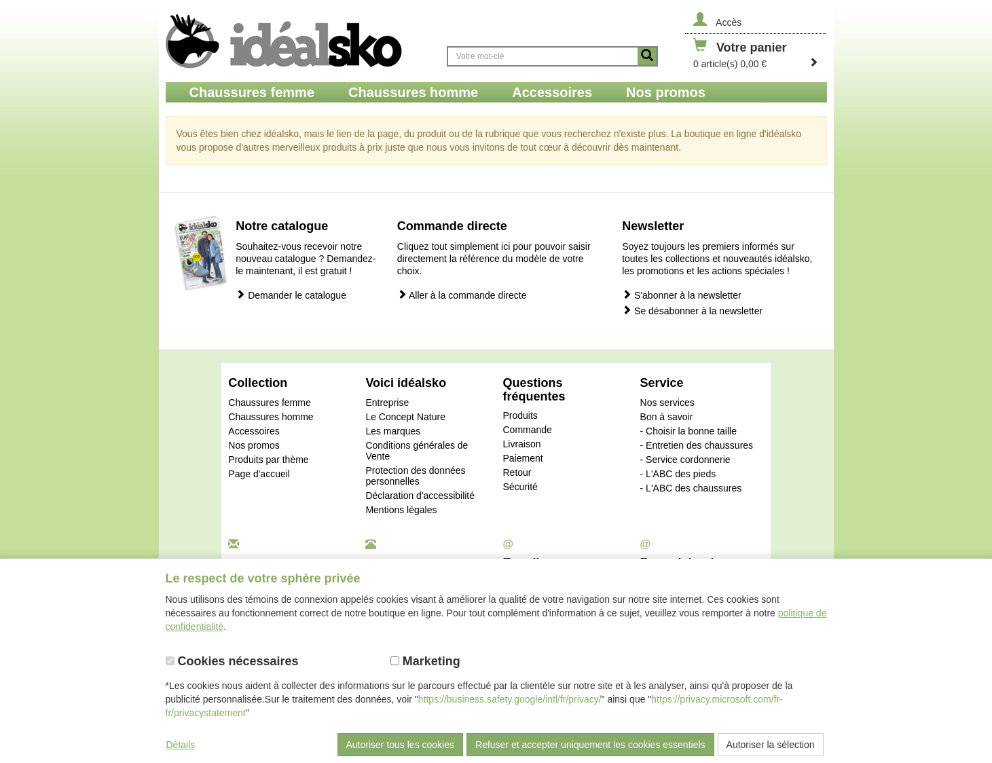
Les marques (392, 431)
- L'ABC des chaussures (691, 488)
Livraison (521, 444)
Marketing (425, 661)
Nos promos (253, 445)
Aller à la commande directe (462, 295)
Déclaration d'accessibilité (420, 495)
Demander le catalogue (291, 295)
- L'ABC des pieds (678, 473)
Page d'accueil (259, 473)
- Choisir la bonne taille (688, 431)
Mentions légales (401, 509)
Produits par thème (268, 459)
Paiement (522, 458)
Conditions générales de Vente (416, 451)
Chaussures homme (270, 416)
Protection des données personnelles (415, 476)
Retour (516, 472)
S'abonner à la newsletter (681, 295)
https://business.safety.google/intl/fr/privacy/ (510, 699)
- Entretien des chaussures (697, 445)
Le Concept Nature (405, 416)
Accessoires (253, 431)
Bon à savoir (666, 416)
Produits (519, 415)
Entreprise (387, 402)
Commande (526, 429)
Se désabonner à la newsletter (692, 310)
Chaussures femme (269, 402)
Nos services (667, 402)
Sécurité (519, 486)
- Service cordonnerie (685, 459)
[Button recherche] (647, 56)
